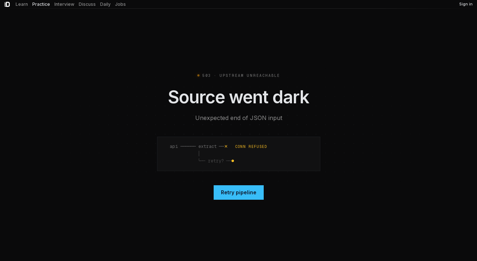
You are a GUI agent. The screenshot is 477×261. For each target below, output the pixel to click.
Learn (22, 4)
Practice (41, 4)
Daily (105, 4)
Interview (64, 4)
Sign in (466, 4)
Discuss (87, 4)
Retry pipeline (238, 192)
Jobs (120, 4)
